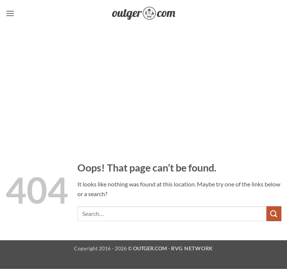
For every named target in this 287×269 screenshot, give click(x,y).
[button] (10, 13)
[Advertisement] (143, 82)
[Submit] (273, 213)
